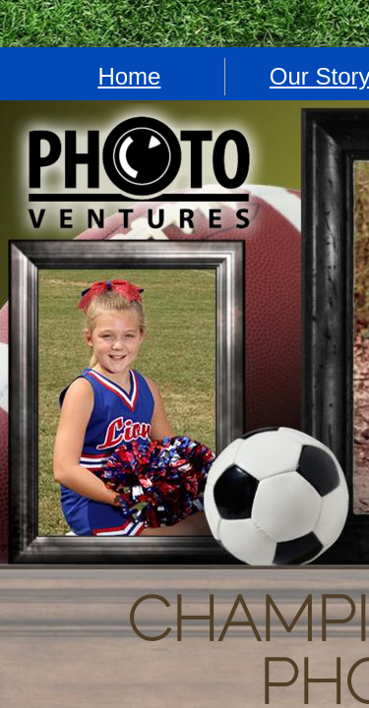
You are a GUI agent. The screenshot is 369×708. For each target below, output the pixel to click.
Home (128, 76)
